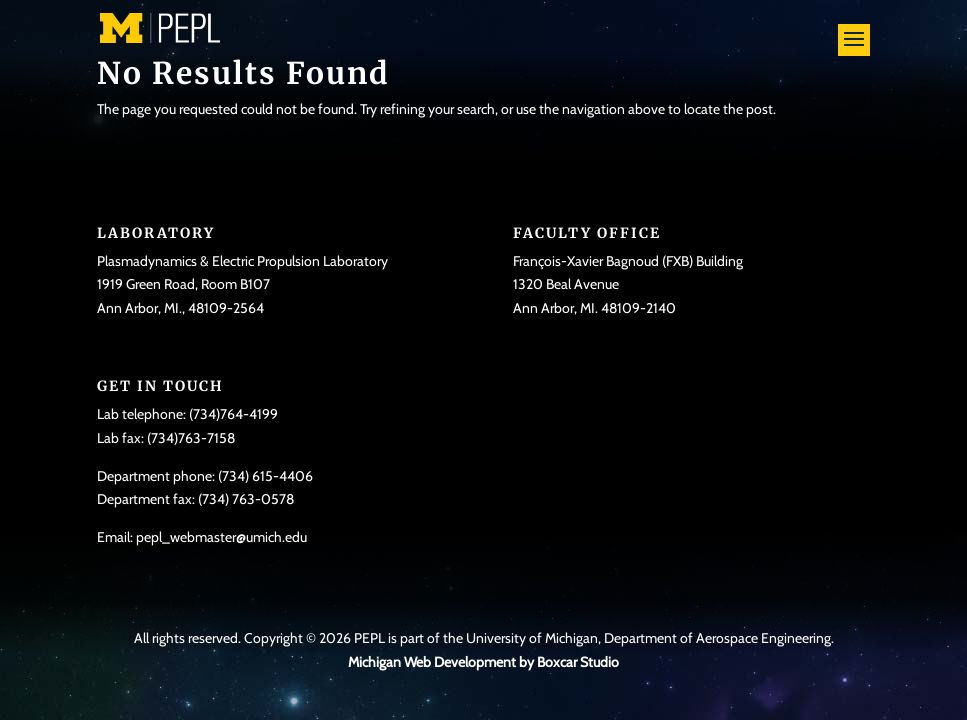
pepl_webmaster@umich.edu (221, 537)
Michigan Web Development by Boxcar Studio (483, 662)
